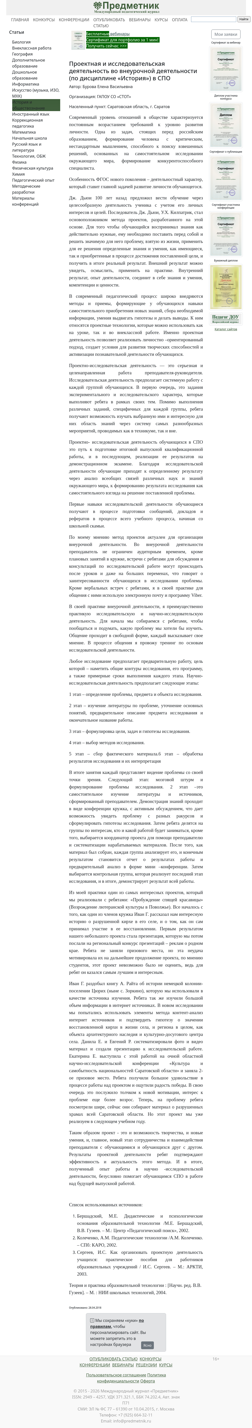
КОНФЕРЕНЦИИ (74, 20)
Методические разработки (26, 189)
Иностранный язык (30, 114)
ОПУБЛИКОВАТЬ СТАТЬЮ (109, 23)
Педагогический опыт (33, 180)
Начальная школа (29, 138)
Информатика (25, 84)
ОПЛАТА (179, 20)
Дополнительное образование (28, 63)
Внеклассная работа (31, 48)
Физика (19, 162)
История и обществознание (28, 105)
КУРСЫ (161, 20)
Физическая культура (32, 168)
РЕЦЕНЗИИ (146, 1365)
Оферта (147, 1381)
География (22, 54)
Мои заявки (226, 34)
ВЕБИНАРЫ (140, 20)
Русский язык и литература (26, 147)
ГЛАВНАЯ (20, 20)
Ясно (147, 1345)
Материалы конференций (25, 201)
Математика (24, 132)
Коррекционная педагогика (27, 123)
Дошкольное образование (25, 75)
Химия (18, 174)
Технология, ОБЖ (29, 156)
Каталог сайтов (226, 329)
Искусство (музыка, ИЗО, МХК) (36, 93)
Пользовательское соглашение (116, 1375)
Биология (21, 42)
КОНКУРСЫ (44, 20)
